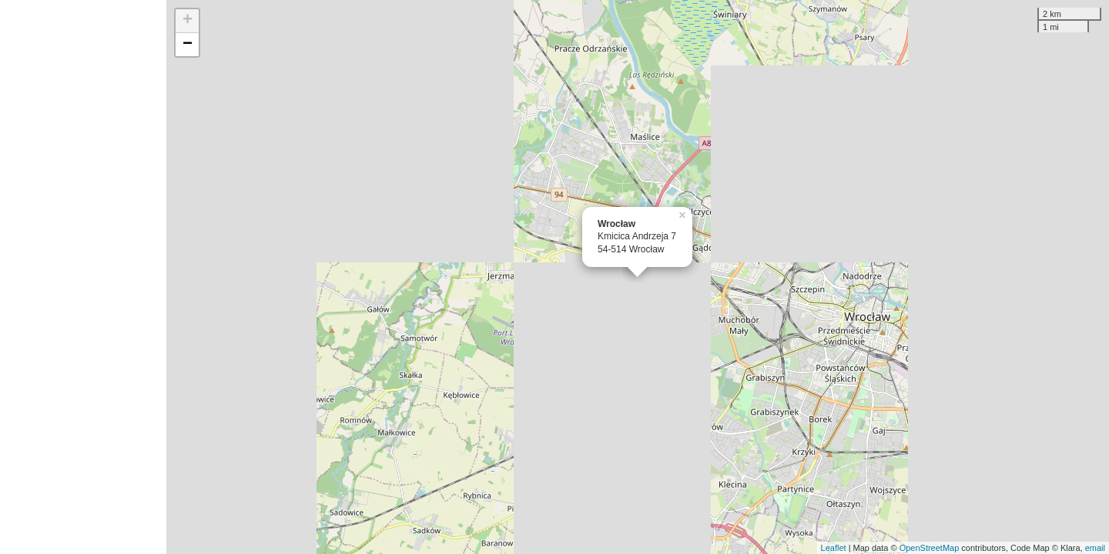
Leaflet (833, 547)
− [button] (188, 44)
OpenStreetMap (930, 547)
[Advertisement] (83, 277)
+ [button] (188, 20)
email (1095, 547)
